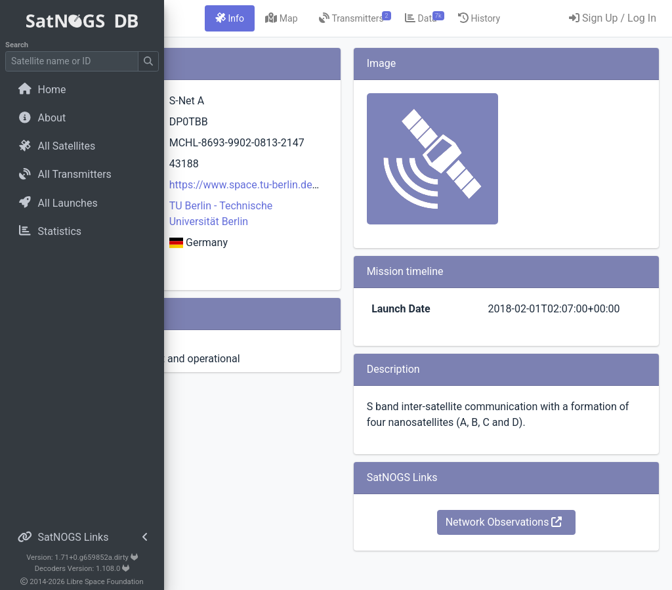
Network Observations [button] (540, 553)
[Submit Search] (148, 61)
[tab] (329, 18)
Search (16, 45)
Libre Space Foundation (105, 582)
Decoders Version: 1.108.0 (82, 568)
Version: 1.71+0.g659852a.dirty (82, 557)
